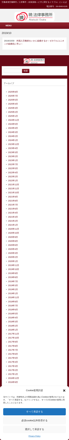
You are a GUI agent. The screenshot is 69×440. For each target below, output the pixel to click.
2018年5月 (13, 313)
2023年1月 (13, 160)
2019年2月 (13, 289)
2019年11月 (13, 265)
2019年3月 (13, 285)
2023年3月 (13, 152)
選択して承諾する (34, 429)
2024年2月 (13, 136)
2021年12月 (13, 184)
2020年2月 (13, 257)
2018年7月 (13, 305)
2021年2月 (13, 221)
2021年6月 (13, 209)
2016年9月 (13, 382)
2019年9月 (13, 273)
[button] (64, 390)
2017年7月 (13, 350)
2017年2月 (13, 370)
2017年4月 (13, 362)
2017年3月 (13, 366)
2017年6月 (13, 354)
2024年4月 (13, 128)
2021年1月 (13, 225)
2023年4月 (13, 148)
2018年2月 (13, 326)
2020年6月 (13, 245)
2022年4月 (13, 172)
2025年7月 (13, 96)
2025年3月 (13, 108)
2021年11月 (13, 188)
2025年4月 (13, 104)
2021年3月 (13, 217)
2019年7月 (13, 281)
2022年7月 (13, 164)
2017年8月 (13, 346)
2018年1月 (13, 330)
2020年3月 (13, 253)
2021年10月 (13, 192)
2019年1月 (13, 293)
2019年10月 (13, 269)
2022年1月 (13, 180)
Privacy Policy (35, 436)
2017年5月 (13, 358)
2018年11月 (13, 297)
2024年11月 (13, 120)
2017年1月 (13, 374)
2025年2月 (13, 112)
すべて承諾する (34, 411)
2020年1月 (13, 261)
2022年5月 (13, 168)
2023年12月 (13, 144)
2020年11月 (13, 229)
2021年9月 (13, 197)
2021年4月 (13, 213)
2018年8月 (13, 301)
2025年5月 (13, 100)
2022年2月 (13, 176)
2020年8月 (13, 241)
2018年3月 (13, 321)
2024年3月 (13, 132)
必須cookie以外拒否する (34, 420)
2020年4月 (13, 249)
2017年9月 (13, 342)
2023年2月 (13, 156)
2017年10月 (13, 338)
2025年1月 (13, 116)
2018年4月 (13, 317)
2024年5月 (13, 124)
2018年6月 (13, 309)
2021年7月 (13, 205)
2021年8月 (13, 201)
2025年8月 (13, 92)
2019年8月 (13, 277)
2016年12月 (13, 378)
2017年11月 (13, 334)
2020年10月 (13, 233)
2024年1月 (13, 140)
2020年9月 (13, 237)
